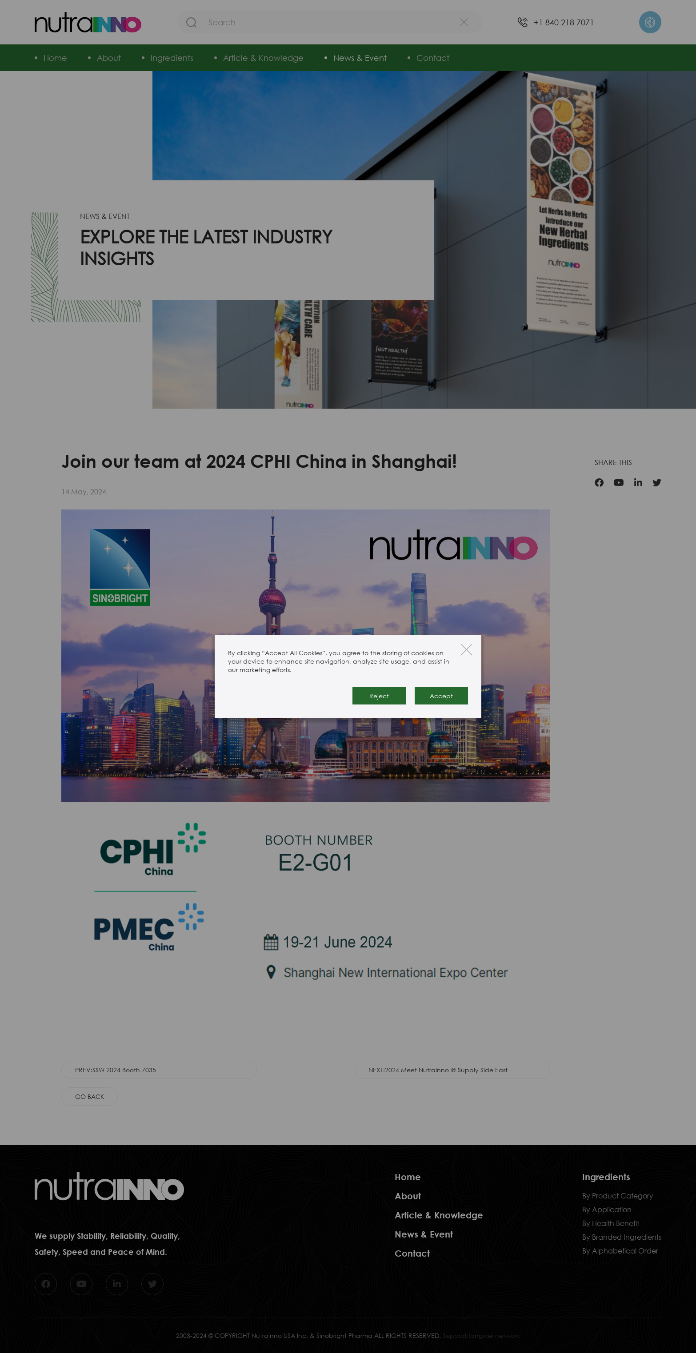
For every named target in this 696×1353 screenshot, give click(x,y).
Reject (379, 696)
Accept (441, 696)
